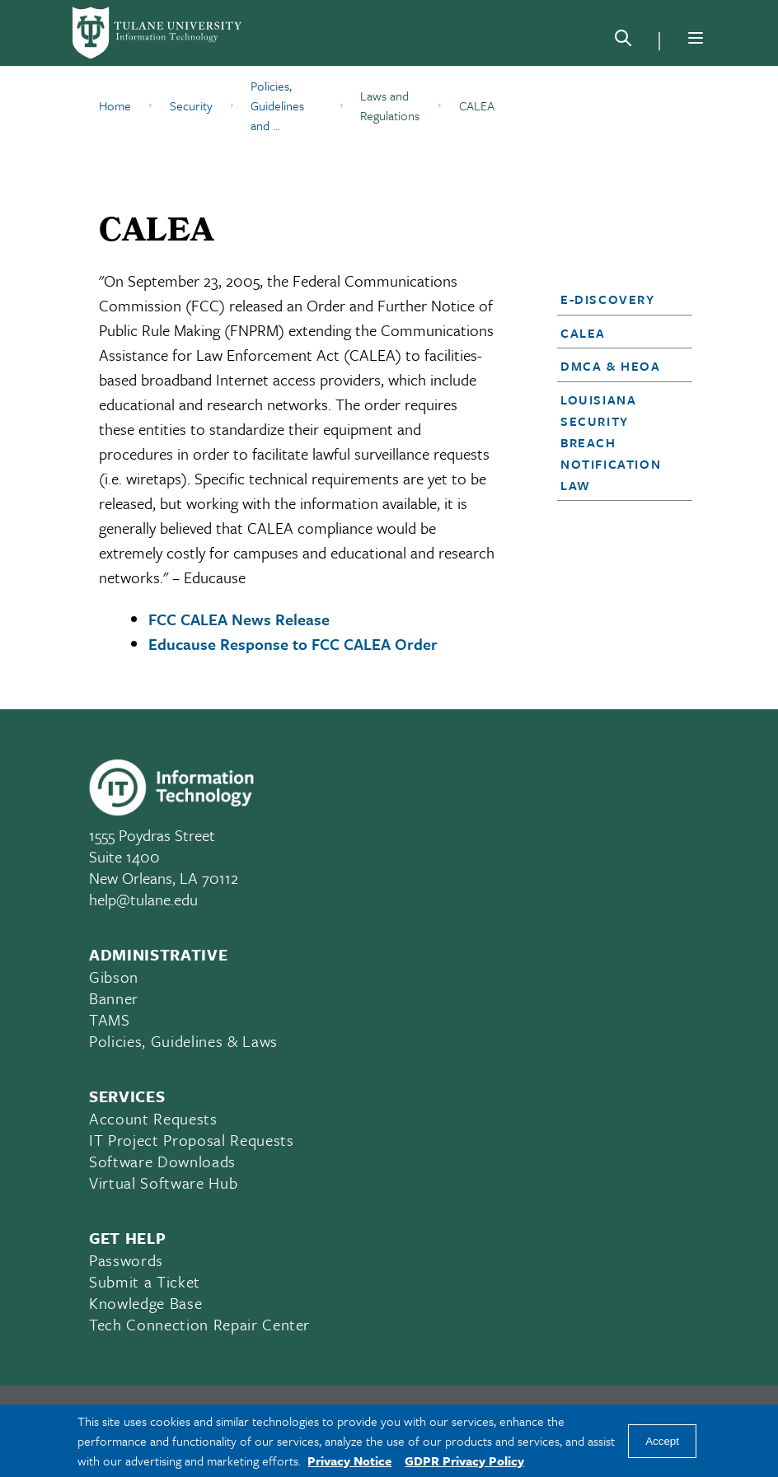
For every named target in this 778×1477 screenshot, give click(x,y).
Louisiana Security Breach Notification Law (610, 442)
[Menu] (695, 38)
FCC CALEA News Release (239, 619)
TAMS (109, 1019)
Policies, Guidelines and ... (277, 105)
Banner (113, 998)
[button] (619, 299)
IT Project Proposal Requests (191, 1140)
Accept (662, 1441)
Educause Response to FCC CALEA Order (293, 644)
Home (115, 105)
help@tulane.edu (143, 899)
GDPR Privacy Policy (464, 1460)
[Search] (623, 41)
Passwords (126, 1260)
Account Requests (153, 1118)
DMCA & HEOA (610, 366)
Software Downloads (162, 1161)
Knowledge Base (145, 1303)
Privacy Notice (349, 1460)
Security (191, 105)
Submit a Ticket (144, 1281)
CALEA (583, 333)
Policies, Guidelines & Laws (183, 1041)
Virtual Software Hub (163, 1182)
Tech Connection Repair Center (199, 1324)
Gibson (113, 976)
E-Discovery (607, 299)
